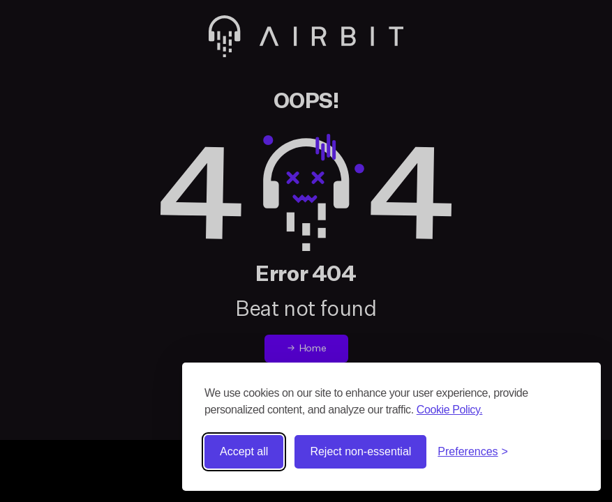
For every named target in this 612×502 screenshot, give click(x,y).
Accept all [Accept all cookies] (244, 451)
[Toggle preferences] (473, 452)
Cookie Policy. (450, 410)
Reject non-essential (360, 451)
